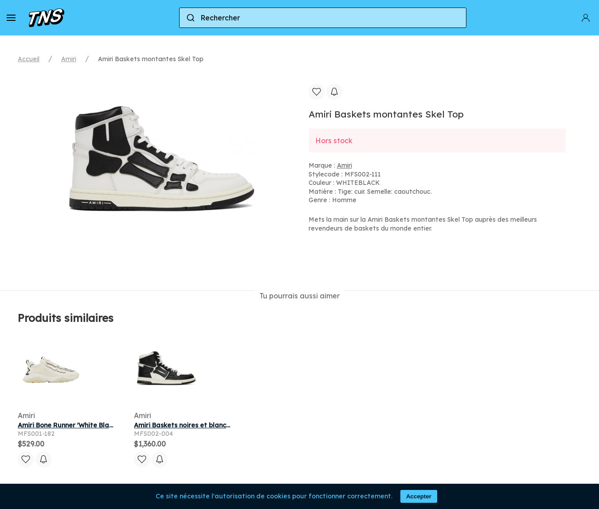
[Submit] (190, 17)
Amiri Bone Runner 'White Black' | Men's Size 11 (91, 425)
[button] (11, 17)
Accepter (418, 496)
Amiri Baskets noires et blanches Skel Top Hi (203, 425)
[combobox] (322, 18)
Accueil (28, 59)
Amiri (68, 59)
